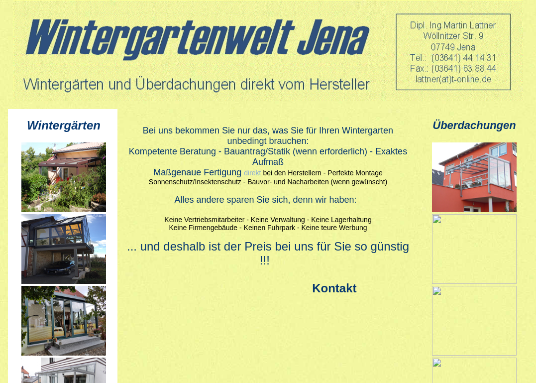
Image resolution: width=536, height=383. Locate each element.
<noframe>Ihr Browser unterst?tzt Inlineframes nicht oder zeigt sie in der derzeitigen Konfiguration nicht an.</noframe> (62, 246)
